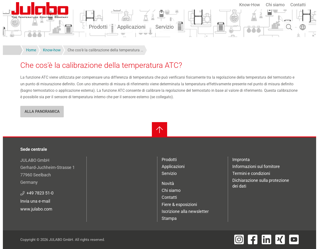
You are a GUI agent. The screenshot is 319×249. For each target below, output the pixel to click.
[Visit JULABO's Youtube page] (294, 239)
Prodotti (98, 27)
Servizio (164, 27)
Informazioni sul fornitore (256, 166)
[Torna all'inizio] (159, 129)
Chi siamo (275, 4)
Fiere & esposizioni (179, 204)
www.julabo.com (36, 208)
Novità (168, 183)
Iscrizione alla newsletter (185, 211)
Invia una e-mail (35, 201)
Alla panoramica (42, 111)
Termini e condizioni (251, 173)
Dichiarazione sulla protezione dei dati (260, 183)
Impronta (241, 159)
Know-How (249, 4)
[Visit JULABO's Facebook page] (252, 239)
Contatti (298, 4)
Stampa (169, 218)
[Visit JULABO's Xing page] (280, 239)
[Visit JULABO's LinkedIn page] (266, 239)
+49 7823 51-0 (40, 192)
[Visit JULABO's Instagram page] (239, 239)
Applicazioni (131, 27)
